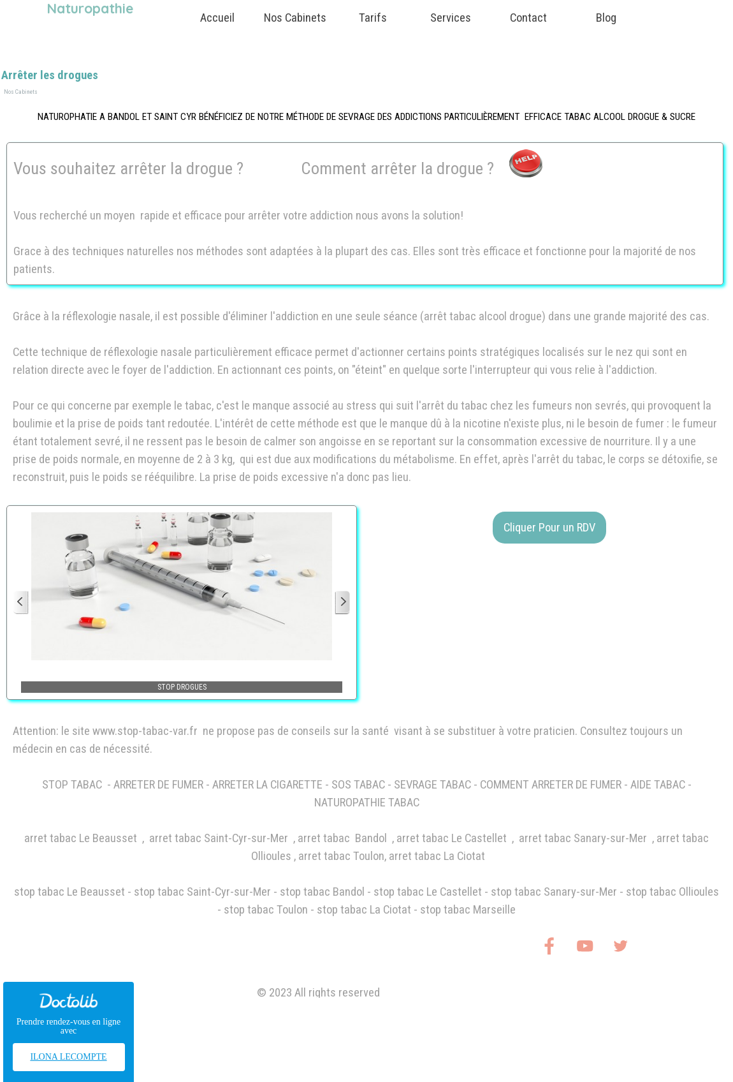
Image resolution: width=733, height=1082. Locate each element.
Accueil (217, 18)
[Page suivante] (342, 602)
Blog (606, 18)
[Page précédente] (21, 602)
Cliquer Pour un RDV (549, 528)
